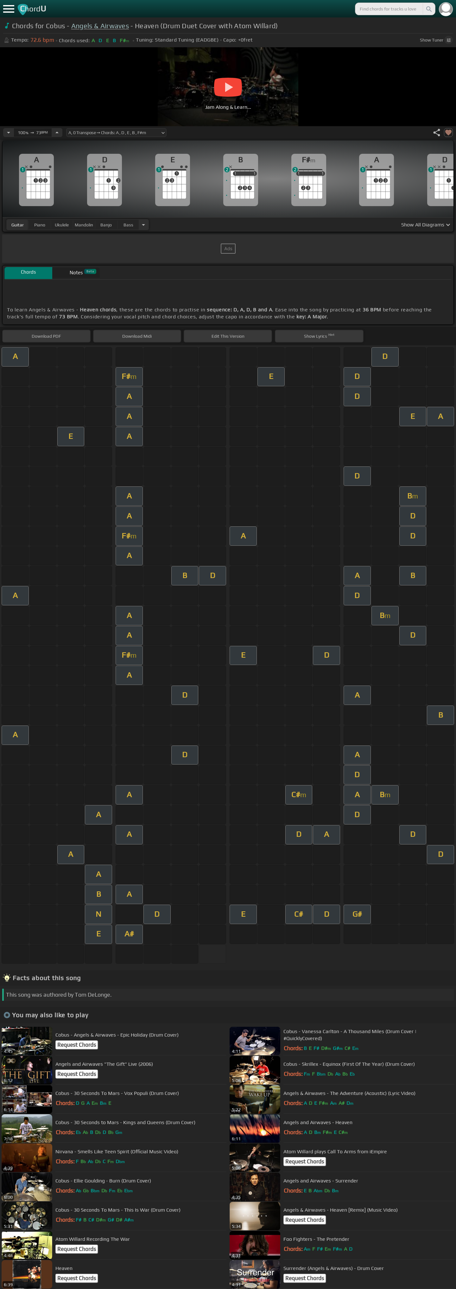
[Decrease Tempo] (8, 132)
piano (39, 224)
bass (128, 224)
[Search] (428, 9)
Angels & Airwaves (100, 26)
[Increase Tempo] (57, 132)
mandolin (84, 224)
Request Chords (76, 1045)
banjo (106, 224)
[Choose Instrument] (143, 225)
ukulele (62, 224)
